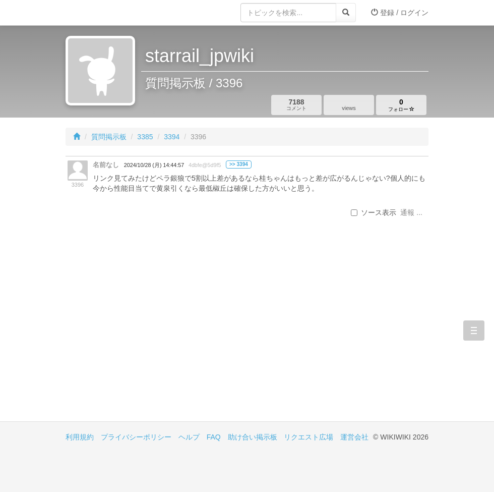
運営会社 (354, 437)
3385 (145, 137)
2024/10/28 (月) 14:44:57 (154, 165)
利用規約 (80, 437)
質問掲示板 (109, 137)
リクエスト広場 (308, 437)
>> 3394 (238, 164)
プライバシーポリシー (136, 437)
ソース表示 (373, 212)
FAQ (214, 437)
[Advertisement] (156, 335)
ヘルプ (189, 437)
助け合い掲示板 (252, 437)
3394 (171, 137)
